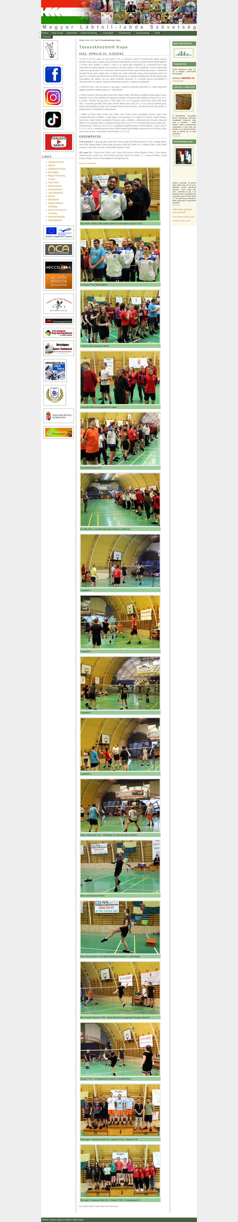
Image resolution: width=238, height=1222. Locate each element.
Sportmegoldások (55, 193)
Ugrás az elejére (64, 1220)
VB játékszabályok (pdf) (181, 221)
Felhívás (47, 37)
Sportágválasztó (55, 189)
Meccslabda (53, 172)
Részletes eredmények (87, 163)
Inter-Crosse (53, 182)
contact (53, 1220)
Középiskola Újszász (57, 169)
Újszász (51, 165)
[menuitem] (45, 33)
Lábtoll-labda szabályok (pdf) (183, 217)
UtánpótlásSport (55, 220)
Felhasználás (178, 81)
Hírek (157, 33)
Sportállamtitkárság (56, 217)
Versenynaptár (143, 33)
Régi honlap (57, 33)
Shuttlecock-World (56, 162)
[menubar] (104, 35)
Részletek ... (177, 136)
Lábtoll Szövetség (88, 33)
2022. (92, 40)
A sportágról (108, 33)
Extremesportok (55, 186)
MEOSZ (51, 196)
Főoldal (44, 33)
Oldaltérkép (71, 33)
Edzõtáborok (53, 199)
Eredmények (125, 33)
